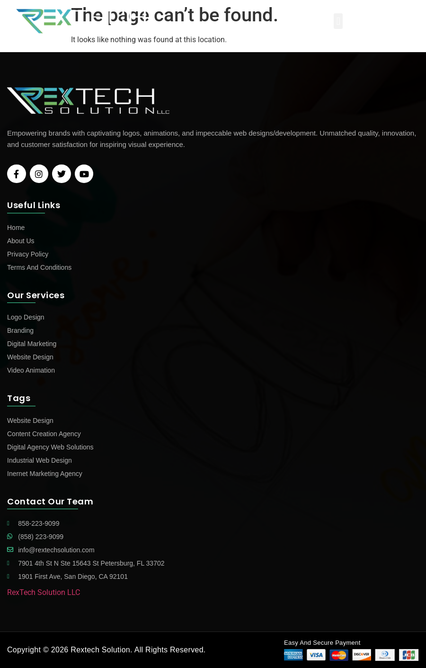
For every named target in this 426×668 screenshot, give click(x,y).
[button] (338, 21)
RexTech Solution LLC (43, 592)
